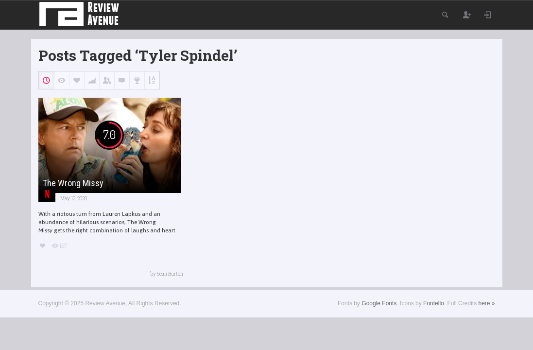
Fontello (433, 303)
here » (486, 303)
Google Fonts (378, 303)
